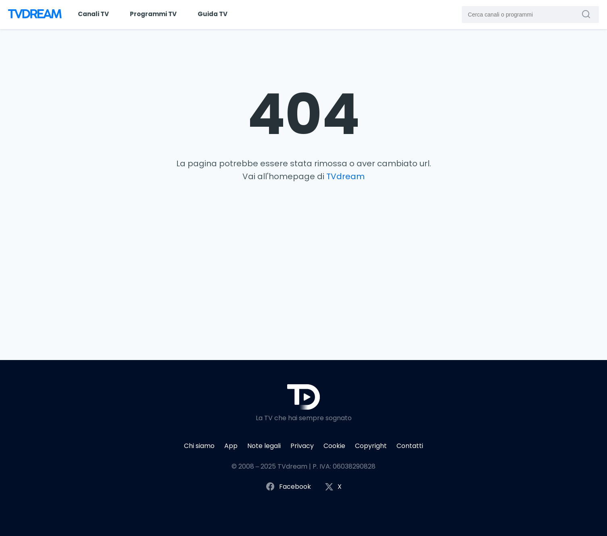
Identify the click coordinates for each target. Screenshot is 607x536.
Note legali (264, 445)
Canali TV (93, 14)
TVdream (345, 176)
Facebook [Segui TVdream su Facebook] (288, 487)
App (231, 445)
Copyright (371, 445)
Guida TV (212, 14)
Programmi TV (153, 14)
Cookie (334, 445)
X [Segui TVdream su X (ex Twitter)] (333, 487)
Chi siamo (199, 445)
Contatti (409, 445)
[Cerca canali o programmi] (588, 14)
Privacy (302, 445)
